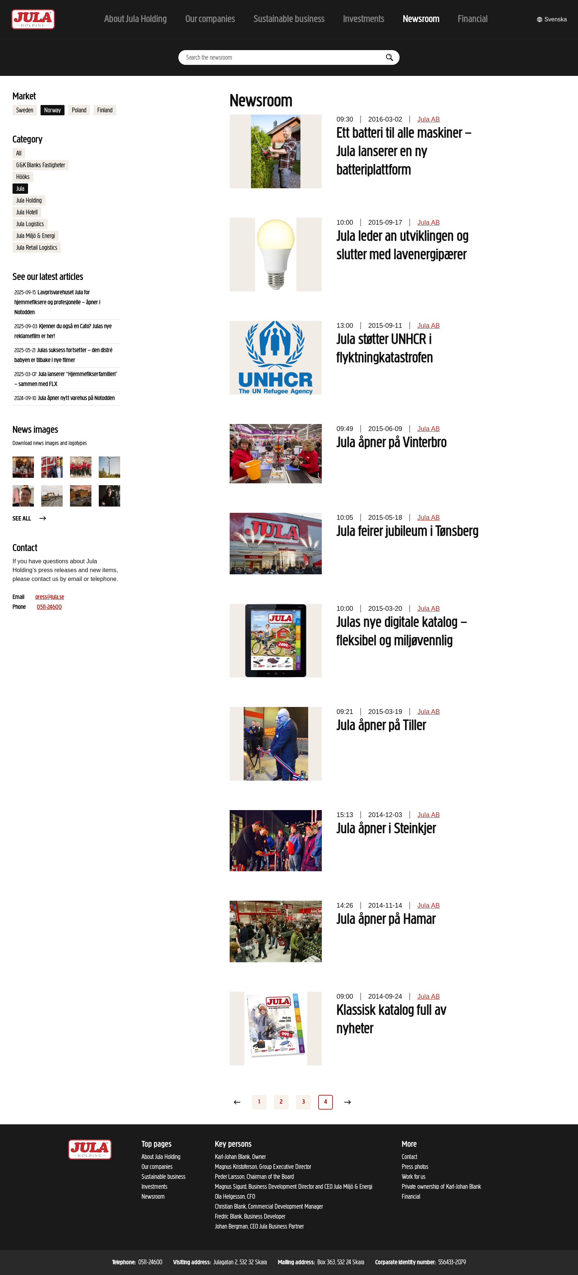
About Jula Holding (161, 1156)
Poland (79, 110)
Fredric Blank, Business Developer (250, 1216)
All (18, 153)
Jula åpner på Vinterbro (392, 443)
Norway (52, 110)
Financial (411, 1196)
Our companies (157, 1166)
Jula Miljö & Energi (35, 235)
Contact (409, 1156)
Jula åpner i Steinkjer (386, 829)
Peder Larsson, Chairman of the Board (254, 1176)
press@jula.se (49, 597)
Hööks (22, 177)
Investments (154, 1186)
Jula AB (428, 119)
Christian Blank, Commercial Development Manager (269, 1206)
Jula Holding (29, 200)
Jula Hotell (27, 212)
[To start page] (33, 19)
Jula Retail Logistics (36, 247)
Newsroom (153, 1196)
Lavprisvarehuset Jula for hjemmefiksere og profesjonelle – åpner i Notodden (57, 302)
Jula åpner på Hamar (386, 920)
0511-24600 (49, 607)
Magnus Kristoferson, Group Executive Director (263, 1166)
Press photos (415, 1166)
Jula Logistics (30, 224)
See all (30, 518)
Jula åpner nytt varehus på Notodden (76, 398)
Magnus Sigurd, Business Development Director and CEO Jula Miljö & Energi (293, 1186)
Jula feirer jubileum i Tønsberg (407, 532)
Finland (104, 110)
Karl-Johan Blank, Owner (240, 1156)
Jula (20, 188)
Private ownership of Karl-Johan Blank (441, 1186)
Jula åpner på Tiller (381, 726)
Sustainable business (163, 1176)
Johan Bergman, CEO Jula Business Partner (259, 1226)
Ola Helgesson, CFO (235, 1196)
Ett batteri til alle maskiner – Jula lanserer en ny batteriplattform (404, 152)
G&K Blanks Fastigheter (40, 165)
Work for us (413, 1176)
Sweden (24, 110)
